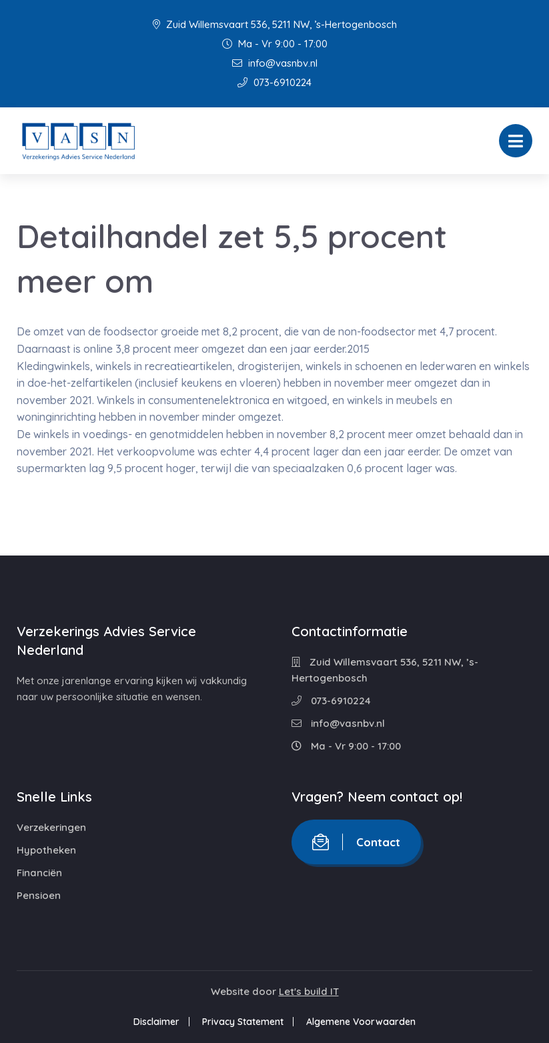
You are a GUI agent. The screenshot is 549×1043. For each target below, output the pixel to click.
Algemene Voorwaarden (361, 1022)
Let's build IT (309, 991)
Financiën (39, 872)
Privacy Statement (243, 1022)
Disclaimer (156, 1022)
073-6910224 (274, 82)
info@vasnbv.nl (275, 63)
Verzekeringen (51, 827)
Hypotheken (46, 850)
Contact (356, 842)
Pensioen (39, 895)
